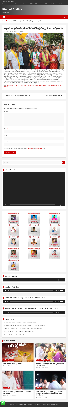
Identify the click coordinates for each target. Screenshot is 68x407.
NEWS (5, 359)
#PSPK (6, 86)
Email (6, 135)
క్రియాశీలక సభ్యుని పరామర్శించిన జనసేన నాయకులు (18, 95)
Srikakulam (54, 3)
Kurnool (38, 3)
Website (6, 141)
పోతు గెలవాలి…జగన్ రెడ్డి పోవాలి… (13, 364)
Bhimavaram (39, 359)
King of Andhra (12, 9)
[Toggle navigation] (4, 17)
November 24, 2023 (40, 397)
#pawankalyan (50, 85)
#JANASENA (36, 85)
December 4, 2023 (7, 395)
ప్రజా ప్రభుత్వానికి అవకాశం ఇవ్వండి (54, 95)
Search (63, 162)
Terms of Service (38, 148)
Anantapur (4, 3)
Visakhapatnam (62, 3)
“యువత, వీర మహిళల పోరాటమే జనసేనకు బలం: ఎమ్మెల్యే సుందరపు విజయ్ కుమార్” (22, 328)
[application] (34, 189)
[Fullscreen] (62, 205)
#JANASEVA (43, 85)
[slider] (62, 279)
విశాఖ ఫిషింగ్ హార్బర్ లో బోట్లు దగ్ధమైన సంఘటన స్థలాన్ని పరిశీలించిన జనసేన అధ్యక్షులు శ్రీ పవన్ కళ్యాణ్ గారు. (49, 393)
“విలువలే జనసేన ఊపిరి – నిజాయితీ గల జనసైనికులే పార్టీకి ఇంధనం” (18, 331)
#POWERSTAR (58, 85)
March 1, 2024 (6, 365)
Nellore (43, 3)
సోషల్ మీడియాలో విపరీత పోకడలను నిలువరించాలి (15, 335)
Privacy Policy (30, 148)
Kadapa (28, 3)
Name (6, 128)
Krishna (33, 3)
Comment (7, 111)
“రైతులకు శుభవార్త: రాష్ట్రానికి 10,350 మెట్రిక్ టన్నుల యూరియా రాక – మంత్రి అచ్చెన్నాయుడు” (24, 325)
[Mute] (60, 205)
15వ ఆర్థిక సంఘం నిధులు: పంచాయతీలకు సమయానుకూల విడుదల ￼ (19, 322)
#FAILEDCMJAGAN (28, 85)
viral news (10, 359)
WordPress (55, 404)
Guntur (23, 3)
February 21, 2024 (40, 367)
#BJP (22, 85)
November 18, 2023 (8, 31)
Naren (15, 31)
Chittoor (10, 3)
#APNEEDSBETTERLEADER (13, 85)
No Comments (21, 31)
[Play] (5, 205)
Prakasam (48, 3)
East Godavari (17, 3)
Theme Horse (37, 404)
